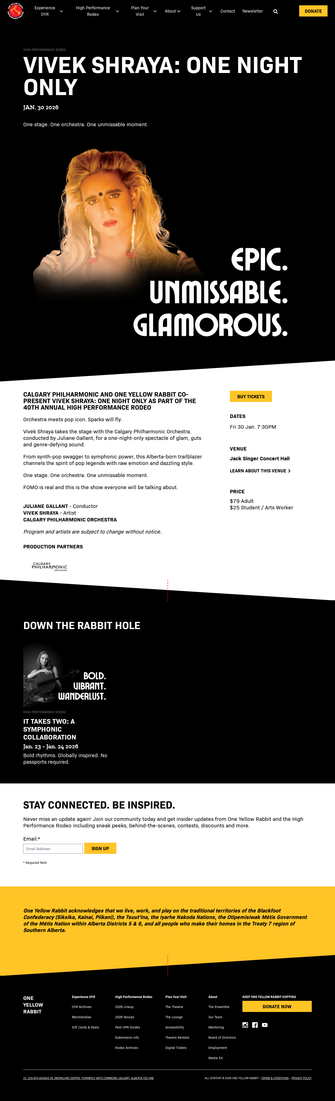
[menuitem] (47, 11)
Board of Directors (222, 1037)
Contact (228, 11)
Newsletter (252, 11)
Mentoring (216, 1027)
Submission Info (127, 1037)
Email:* (31, 838)
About (212, 996)
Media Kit (215, 1058)
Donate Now (277, 1006)
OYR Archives (81, 1007)
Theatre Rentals (177, 1037)
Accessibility (174, 1027)
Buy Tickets (251, 396)
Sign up (100, 848)
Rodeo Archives (126, 1047)
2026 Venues (124, 1017)
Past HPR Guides (127, 1027)
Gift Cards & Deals (85, 1027)
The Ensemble (218, 1007)
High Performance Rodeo (133, 996)
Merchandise (81, 1017)
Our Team (215, 1017)
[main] (167, 402)
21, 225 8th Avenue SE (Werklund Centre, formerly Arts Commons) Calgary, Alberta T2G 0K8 (88, 1078)
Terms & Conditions (275, 1078)
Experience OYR (83, 996)
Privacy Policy (301, 1078)
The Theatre (174, 1007)
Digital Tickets (176, 1047)
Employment (217, 1047)
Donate (313, 11)
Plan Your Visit (176, 996)
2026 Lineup (124, 1007)
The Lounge (174, 1017)
